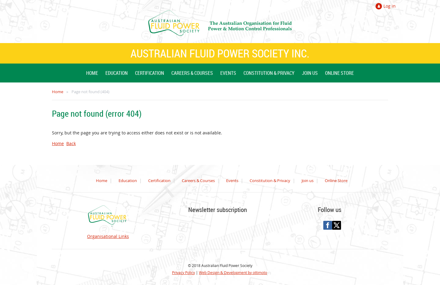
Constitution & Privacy (270, 180)
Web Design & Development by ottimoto (233, 272)
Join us (308, 180)
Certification (159, 180)
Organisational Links (108, 236)
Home (57, 91)
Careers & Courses (198, 180)
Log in (389, 6)
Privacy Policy (183, 272)
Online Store (336, 180)
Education (128, 180)
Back (71, 143)
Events (232, 180)
